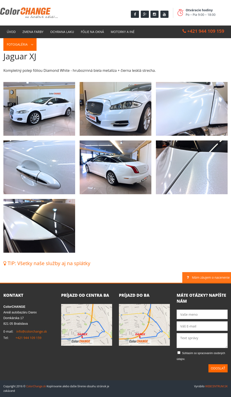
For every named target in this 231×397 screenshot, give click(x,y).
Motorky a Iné (122, 32)
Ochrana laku (62, 32)
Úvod (11, 32)
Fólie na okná (92, 32)
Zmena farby (33, 32)
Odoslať (218, 368)
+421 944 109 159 (203, 31)
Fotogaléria (17, 44)
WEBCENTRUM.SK (216, 386)
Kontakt (47, 44)
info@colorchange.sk (31, 331)
